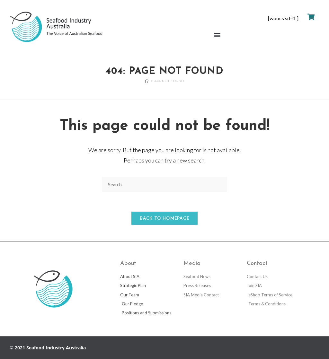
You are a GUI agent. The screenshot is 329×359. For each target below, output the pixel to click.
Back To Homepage (165, 218)
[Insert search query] (164, 184)
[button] (217, 35)
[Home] (147, 81)
